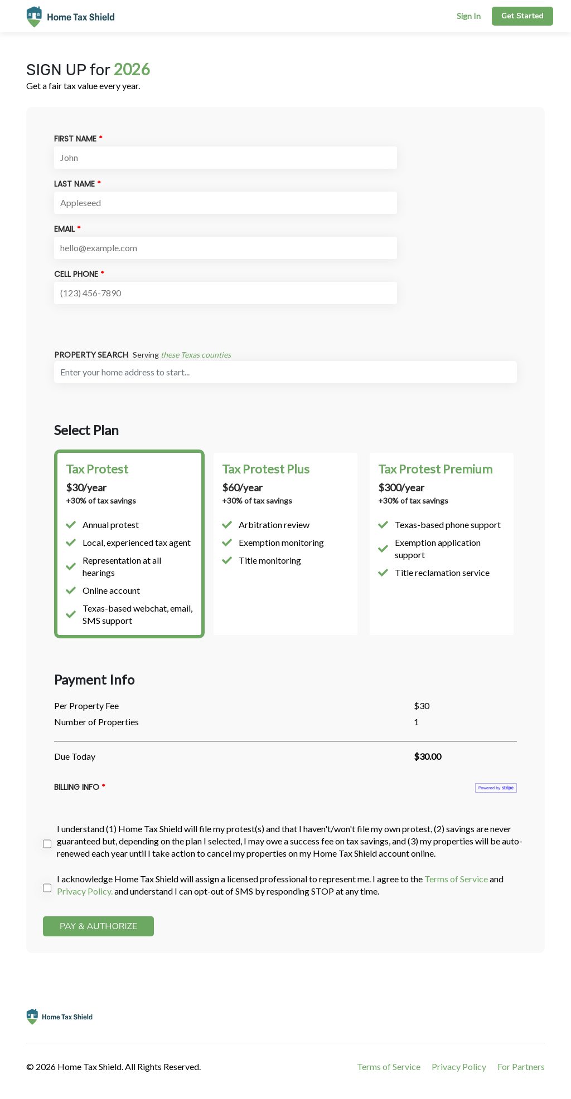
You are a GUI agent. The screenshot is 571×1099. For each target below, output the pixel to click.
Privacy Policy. (85, 891)
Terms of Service (456, 878)
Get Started (522, 16)
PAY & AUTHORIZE (98, 926)
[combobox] (285, 372)
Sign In (469, 16)
